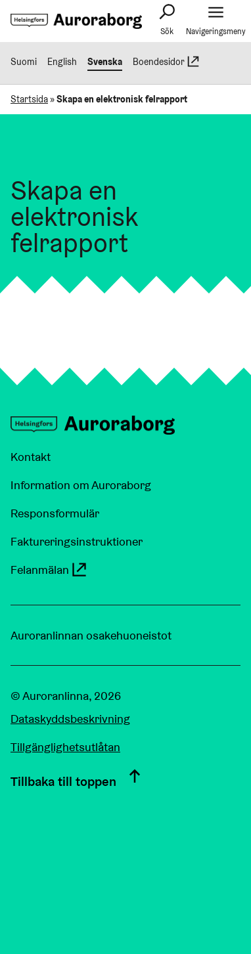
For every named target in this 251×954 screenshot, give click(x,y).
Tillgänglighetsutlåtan (65, 746)
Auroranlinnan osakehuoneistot (91, 635)
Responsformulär (55, 513)
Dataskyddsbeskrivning (70, 718)
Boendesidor (166, 61)
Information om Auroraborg (81, 484)
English (62, 62)
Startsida (29, 99)
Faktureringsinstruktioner (77, 541)
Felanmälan (49, 569)
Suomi (24, 62)
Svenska (104, 62)
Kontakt (31, 456)
